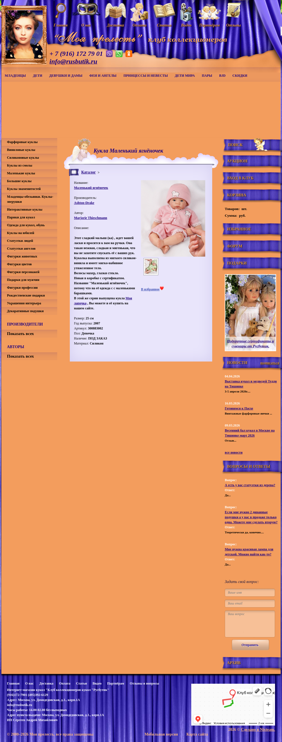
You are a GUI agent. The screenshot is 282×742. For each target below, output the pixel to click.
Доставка (46, 683)
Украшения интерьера (24, 303)
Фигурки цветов (19, 264)
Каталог (88, 172)
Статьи (81, 683)
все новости (234, 452)
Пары (207, 76)
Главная (13, 683)
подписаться (269, 363)
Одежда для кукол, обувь (26, 225)
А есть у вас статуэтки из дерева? (250, 485)
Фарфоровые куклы (22, 142)
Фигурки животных (22, 256)
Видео (96, 683)
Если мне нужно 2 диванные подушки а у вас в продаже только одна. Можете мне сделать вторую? (251, 517)
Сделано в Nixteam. (258, 729)
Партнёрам (115, 683)
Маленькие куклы (21, 173)
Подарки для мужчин (23, 280)
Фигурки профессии (22, 288)
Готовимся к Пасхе (239, 408)
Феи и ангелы (102, 76)
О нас (29, 683)
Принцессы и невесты (145, 76)
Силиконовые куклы (23, 158)
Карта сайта (197, 734)
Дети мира (185, 76)
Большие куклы (19, 181)
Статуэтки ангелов (21, 248)
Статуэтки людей (20, 241)
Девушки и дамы (65, 76)
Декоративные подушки (25, 311)
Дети (37, 76)
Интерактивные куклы (24, 209)
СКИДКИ (240, 76)
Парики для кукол (21, 217)
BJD (222, 76)
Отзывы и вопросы (144, 683)
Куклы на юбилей (20, 233)
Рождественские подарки (26, 295)
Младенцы (15, 76)
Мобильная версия (161, 734)
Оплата (64, 683)
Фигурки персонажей (23, 272)
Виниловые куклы (21, 150)
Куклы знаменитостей (24, 189)
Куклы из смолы (19, 165)
